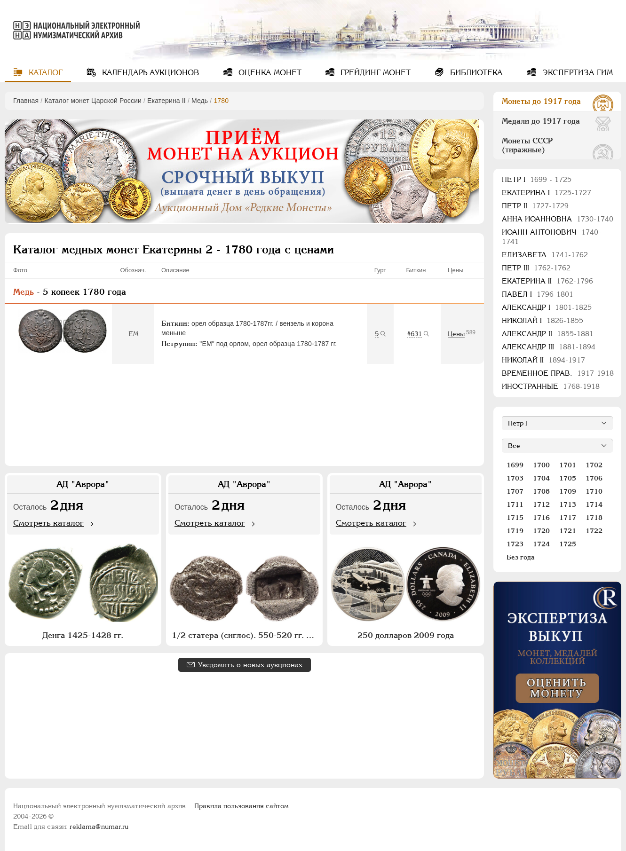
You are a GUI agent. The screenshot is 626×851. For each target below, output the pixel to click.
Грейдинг (374, 72)
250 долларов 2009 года (405, 635)
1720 (541, 531)
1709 (567, 491)
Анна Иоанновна (557, 219)
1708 (541, 491)
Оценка (268, 72)
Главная (26, 100)
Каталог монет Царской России (93, 100)
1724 (541, 544)
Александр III (548, 347)
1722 (594, 531)
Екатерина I (546, 193)
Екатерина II (166, 100)
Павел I (537, 294)
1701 (567, 465)
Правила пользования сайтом (241, 806)
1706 (594, 478)
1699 (515, 465)
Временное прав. (558, 373)
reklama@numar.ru (99, 826)
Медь (199, 100)
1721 (567, 531)
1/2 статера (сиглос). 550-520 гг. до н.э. (245, 635)
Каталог (44, 72)
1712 (541, 504)
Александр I (547, 307)
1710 (594, 491)
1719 (515, 531)
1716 (541, 517)
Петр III (536, 268)
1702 (594, 465)
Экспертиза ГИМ (576, 72)
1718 (594, 517)
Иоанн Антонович (551, 236)
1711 (515, 504)
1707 (515, 491)
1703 (515, 478)
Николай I (542, 320)
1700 (541, 465)
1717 (567, 517)
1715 (515, 517)
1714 (594, 504)
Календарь (149, 72)
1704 (541, 478)
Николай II (543, 360)
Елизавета (545, 255)
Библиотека (475, 72)
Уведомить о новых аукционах (250, 665)
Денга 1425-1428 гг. (82, 635)
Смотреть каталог (48, 523)
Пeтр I (536, 179)
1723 (515, 544)
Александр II (548, 334)
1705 (567, 478)
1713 (567, 504)
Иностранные (551, 386)
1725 (567, 544)
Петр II (535, 206)
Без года (521, 557)
